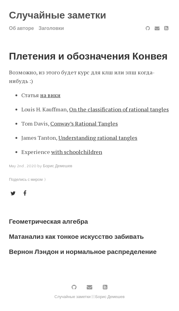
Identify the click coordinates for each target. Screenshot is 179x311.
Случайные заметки (57, 15)
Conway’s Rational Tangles (84, 123)
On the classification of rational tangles (119, 109)
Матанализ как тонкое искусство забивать (76, 236)
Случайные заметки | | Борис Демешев (89, 297)
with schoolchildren (76, 152)
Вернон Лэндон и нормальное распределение (83, 251)
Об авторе (21, 28)
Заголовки (51, 28)
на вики (50, 95)
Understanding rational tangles (97, 137)
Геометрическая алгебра (48, 221)
